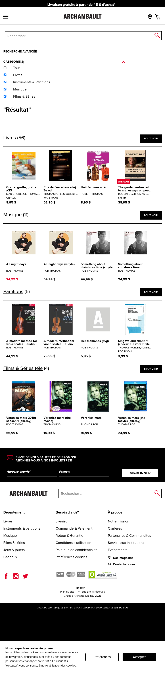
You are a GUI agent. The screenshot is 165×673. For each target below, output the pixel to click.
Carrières (115, 528)
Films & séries (14, 542)
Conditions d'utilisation (73, 542)
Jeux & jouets (14, 549)
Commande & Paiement (74, 528)
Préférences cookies (71, 557)
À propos (115, 512)
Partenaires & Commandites (129, 535)
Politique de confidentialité (77, 549)
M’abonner (140, 473)
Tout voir (151, 138)
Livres (8, 521)
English (80, 588)
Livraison (62, 521)
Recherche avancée (20, 51)
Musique (10, 535)
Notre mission (118, 521)
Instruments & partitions (21, 528)
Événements (117, 549)
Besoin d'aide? (67, 512)
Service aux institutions (126, 542)
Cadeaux (10, 557)
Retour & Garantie (69, 535)
